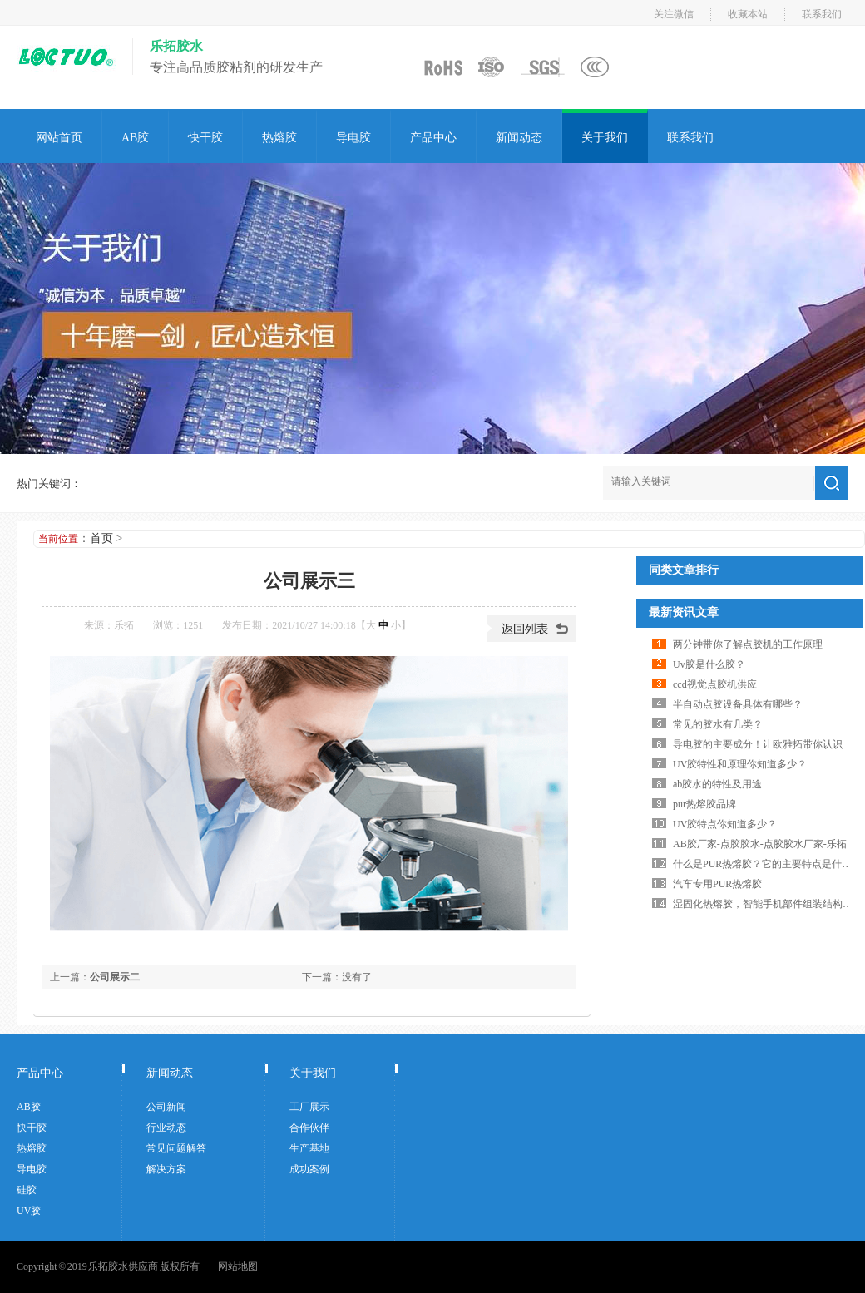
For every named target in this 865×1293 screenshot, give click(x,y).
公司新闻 (166, 1107)
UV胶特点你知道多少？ (725, 824)
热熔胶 (279, 137)
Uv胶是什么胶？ (709, 664)
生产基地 (309, 1148)
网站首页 (59, 137)
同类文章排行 (684, 570)
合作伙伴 (309, 1127)
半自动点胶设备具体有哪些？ (738, 704)
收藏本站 (748, 14)
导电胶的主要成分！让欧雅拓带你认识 (758, 744)
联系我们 (822, 14)
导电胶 (353, 137)
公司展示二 (115, 977)
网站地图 (238, 1266)
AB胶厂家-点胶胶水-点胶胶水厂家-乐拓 (760, 844)
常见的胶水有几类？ (718, 724)
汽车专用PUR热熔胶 (717, 884)
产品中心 (433, 137)
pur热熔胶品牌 (704, 804)
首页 (101, 538)
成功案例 (309, 1169)
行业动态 (166, 1127)
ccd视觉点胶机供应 (715, 684)
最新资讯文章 (684, 612)
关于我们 (604, 137)
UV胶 (29, 1211)
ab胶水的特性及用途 (717, 784)
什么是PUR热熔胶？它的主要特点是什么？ (767, 864)
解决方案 (166, 1169)
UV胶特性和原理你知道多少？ (740, 764)
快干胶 (205, 137)
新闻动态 (519, 137)
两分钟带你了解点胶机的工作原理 (748, 644)
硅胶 (27, 1190)
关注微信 (674, 14)
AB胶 (135, 137)
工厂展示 (309, 1107)
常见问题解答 (176, 1148)
